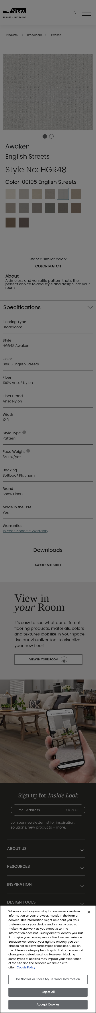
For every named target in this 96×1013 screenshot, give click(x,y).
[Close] (89, 912)
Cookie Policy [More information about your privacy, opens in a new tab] (26, 967)
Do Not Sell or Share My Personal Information (48, 979)
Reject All (48, 992)
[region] (48, 959)
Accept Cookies (48, 1004)
